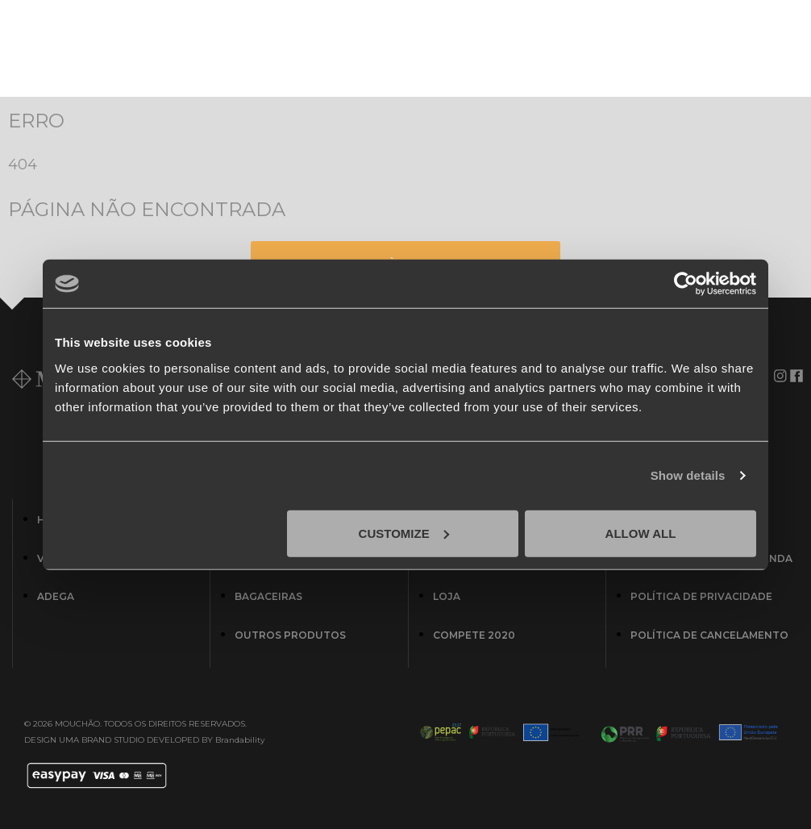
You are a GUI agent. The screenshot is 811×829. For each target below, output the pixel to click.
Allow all (640, 532)
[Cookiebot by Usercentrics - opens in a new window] (685, 284)
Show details (688, 475)
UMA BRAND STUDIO (101, 740)
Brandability (239, 740)
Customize (404, 532)
